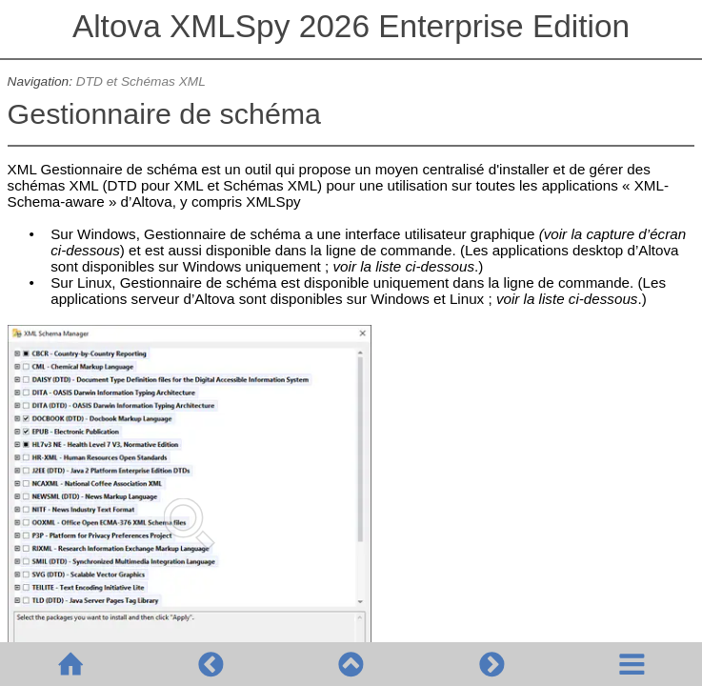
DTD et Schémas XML (141, 81)
